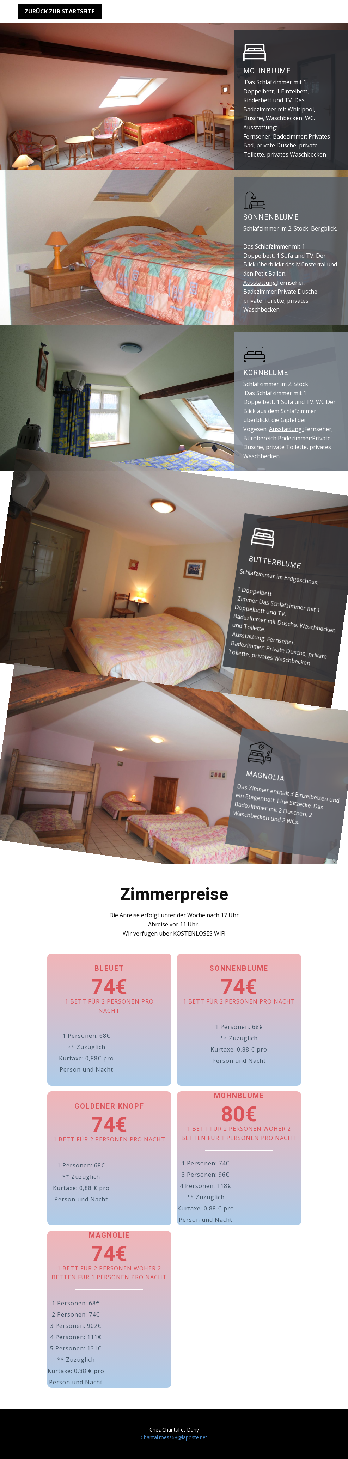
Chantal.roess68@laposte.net (174, 1437)
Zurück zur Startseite (59, 11)
